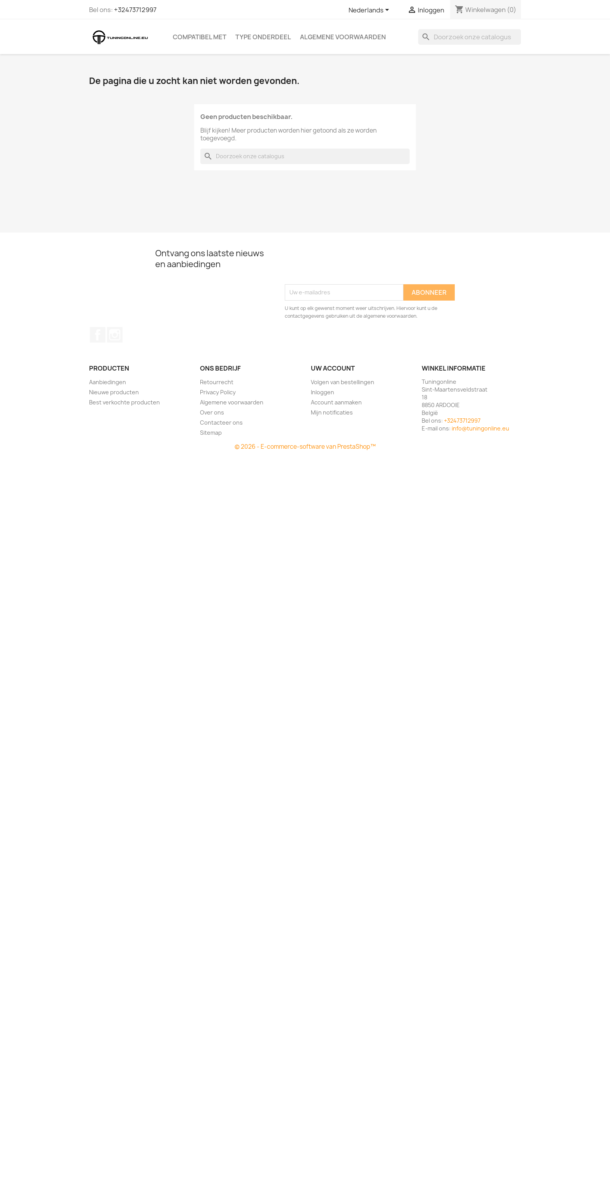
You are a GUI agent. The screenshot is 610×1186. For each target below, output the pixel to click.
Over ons (212, 412)
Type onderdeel (263, 37)
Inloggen (322, 392)
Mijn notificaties (332, 412)
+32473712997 (135, 9)
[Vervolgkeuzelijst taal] (370, 10)
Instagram (115, 335)
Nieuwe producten (114, 392)
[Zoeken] (469, 37)
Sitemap (211, 432)
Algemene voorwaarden (343, 37)
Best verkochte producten (124, 402)
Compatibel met (199, 37)
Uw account (333, 368)
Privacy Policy (218, 392)
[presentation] (344, 265)
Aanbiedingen (107, 382)
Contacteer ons (221, 422)
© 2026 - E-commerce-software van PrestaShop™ (305, 447)
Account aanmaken (336, 402)
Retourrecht (216, 382)
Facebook (97, 335)
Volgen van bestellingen (342, 382)
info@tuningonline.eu (480, 428)
